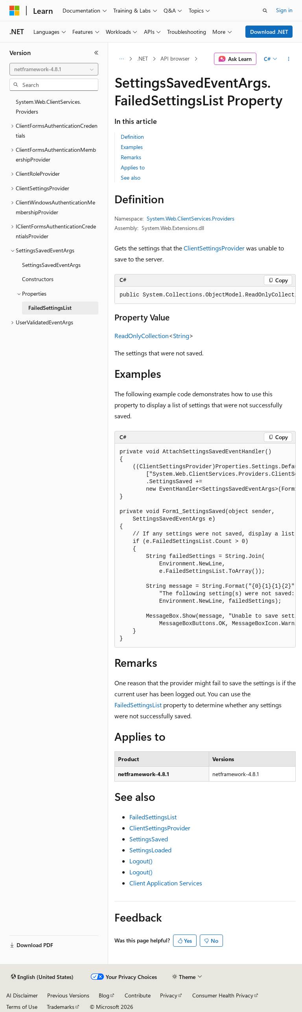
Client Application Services (165, 883)
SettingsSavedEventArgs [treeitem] (51, 265)
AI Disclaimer (22, 995)
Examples (132, 147)
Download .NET (269, 31)
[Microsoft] (14, 11)
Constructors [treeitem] (37, 279)
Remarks (131, 157)
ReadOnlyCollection (141, 335)
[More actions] (289, 59)
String (181, 335)
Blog (104, 995)
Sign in (284, 10)
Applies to (133, 167)
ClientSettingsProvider (214, 248)
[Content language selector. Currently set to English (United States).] (42, 977)
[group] (205, 295)
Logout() (141, 861)
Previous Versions (68, 995)
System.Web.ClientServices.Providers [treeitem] (48, 106)
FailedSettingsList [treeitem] (50, 307)
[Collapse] (96, 53)
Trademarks (60, 1006)
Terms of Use (21, 1006)
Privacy (168, 995)
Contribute (138, 995)
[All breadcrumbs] (121, 59)
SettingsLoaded (150, 850)
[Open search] (265, 11)
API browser (175, 58)
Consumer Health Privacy (222, 995)
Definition (132, 136)
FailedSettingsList (138, 705)
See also (130, 177)
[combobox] (53, 69)
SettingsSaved (148, 839)
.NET (142, 58)
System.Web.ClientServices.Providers (190, 218)
